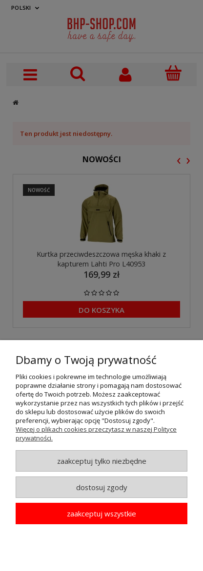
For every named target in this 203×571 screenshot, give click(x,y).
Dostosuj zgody (101, 487)
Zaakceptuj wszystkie (101, 513)
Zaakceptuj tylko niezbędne (101, 461)
